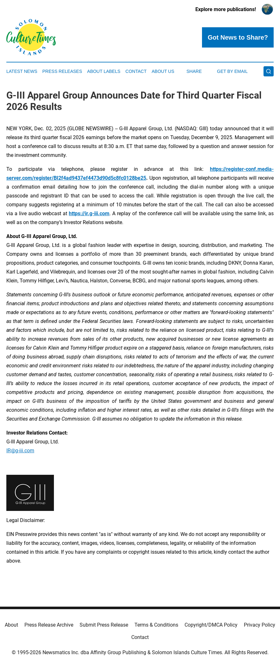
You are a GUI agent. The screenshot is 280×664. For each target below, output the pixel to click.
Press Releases (62, 71)
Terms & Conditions (156, 625)
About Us (163, 71)
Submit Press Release (104, 625)
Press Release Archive (48, 625)
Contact (136, 71)
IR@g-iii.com (20, 451)
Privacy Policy (259, 625)
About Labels (103, 71)
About (11, 625)
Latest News (21, 71)
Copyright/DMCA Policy (211, 625)
